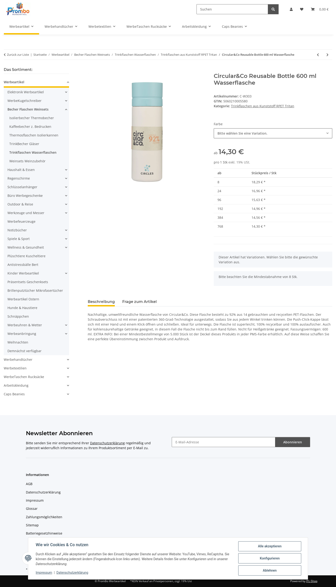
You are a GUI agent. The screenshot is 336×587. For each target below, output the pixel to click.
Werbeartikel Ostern (23, 299)
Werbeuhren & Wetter (24, 325)
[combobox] (273, 133)
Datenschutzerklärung (72, 572)
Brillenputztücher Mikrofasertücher (35, 290)
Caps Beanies (14, 394)
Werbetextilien (15, 368)
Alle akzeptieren (269, 546)
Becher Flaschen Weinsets (28, 109)
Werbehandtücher (18, 359)
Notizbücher (17, 230)
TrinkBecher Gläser (24, 144)
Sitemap (32, 525)
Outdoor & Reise (20, 204)
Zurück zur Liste (18, 54)
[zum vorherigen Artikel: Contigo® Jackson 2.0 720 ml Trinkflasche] (318, 55)
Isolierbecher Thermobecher (31, 118)
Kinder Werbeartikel (23, 273)
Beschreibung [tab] (101, 301)
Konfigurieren (270, 558)
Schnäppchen (18, 316)
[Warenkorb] (319, 9)
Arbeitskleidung (16, 385)
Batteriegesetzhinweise (44, 533)
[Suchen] (232, 9)
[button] (291, 9)
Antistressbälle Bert (22, 264)
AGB (29, 484)
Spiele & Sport (18, 238)
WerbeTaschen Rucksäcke (24, 377)
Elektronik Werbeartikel (25, 92)
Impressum (44, 572)
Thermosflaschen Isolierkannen (33, 135)
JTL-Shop (311, 581)
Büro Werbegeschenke (25, 195)
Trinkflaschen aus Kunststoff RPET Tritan (262, 106)
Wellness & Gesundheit (25, 247)
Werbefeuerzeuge (21, 221)
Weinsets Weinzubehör (27, 161)
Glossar (32, 508)
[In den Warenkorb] (91, 70)
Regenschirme (18, 178)
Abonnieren (292, 442)
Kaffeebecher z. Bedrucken (30, 126)
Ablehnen (269, 570)
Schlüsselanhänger (22, 187)
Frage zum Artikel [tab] (139, 301)
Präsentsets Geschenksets (27, 282)
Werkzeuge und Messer (25, 213)
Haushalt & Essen (21, 169)
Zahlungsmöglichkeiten (44, 517)
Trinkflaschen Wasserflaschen (32, 152)
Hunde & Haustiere (22, 308)
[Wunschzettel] (301, 9)
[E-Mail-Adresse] (223, 442)
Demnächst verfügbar (24, 351)
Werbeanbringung (21, 333)
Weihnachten (17, 342)
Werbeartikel (14, 82)
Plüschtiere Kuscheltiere (26, 256)
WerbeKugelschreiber (24, 100)
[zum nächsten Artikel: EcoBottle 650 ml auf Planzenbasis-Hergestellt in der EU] (327, 55)
